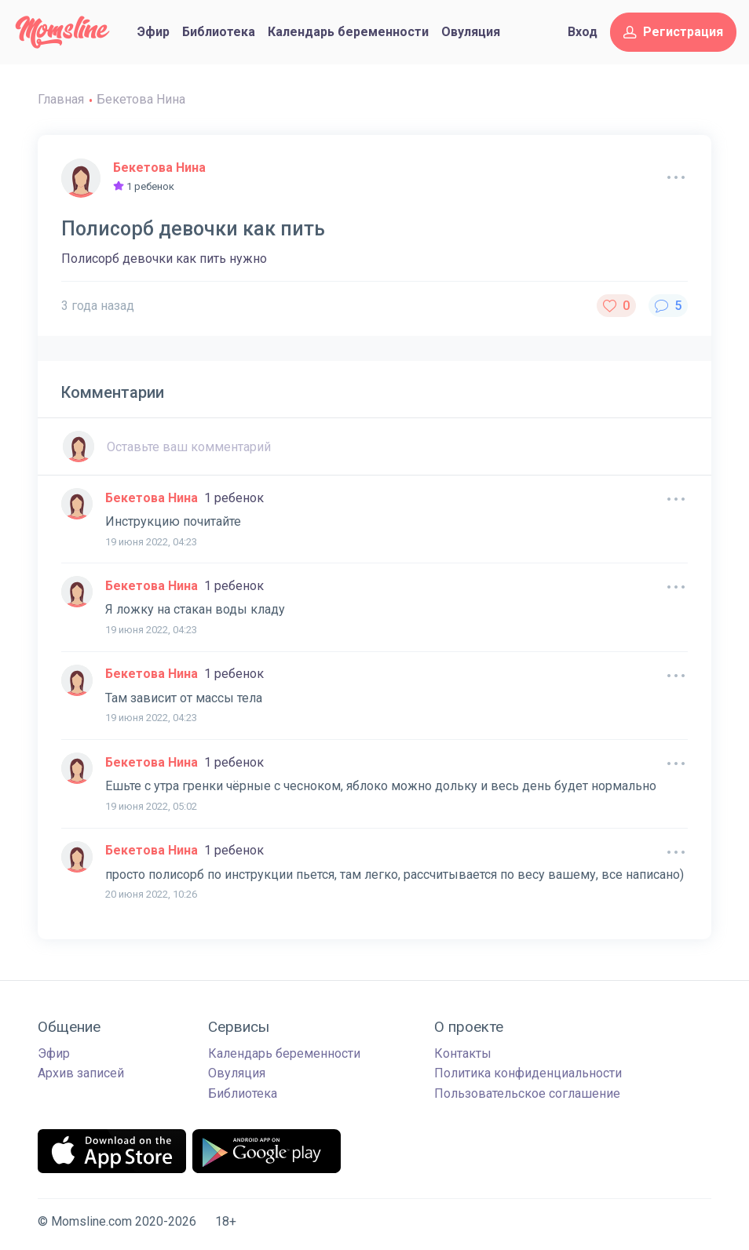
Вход (582, 31)
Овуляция (470, 31)
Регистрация (673, 31)
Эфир (153, 31)
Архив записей (81, 1073)
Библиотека (218, 31)
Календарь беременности (348, 31)
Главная (61, 99)
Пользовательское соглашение (527, 1093)
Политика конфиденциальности (528, 1073)
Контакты (462, 1053)
